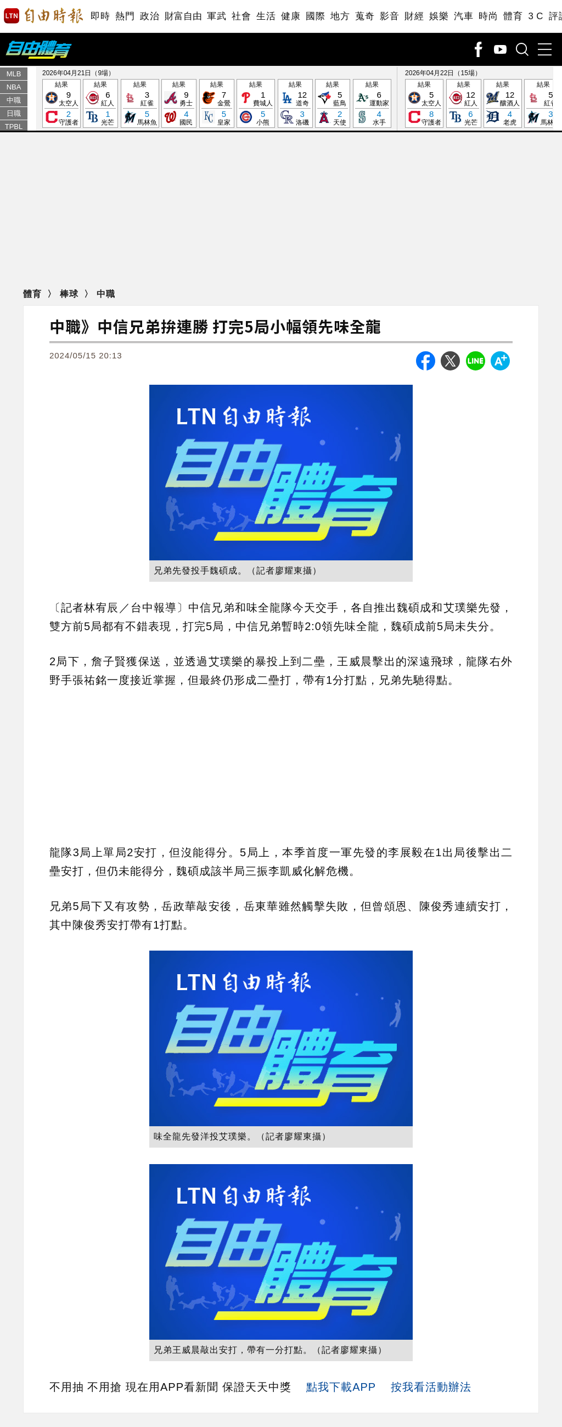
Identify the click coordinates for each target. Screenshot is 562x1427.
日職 (14, 113)
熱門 (124, 16)
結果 (61, 104)
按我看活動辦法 (431, 1387)
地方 (340, 16)
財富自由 (183, 16)
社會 (241, 16)
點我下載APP (341, 1387)
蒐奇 (364, 16)
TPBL (14, 126)
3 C (535, 16)
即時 (100, 16)
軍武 (216, 16)
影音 (389, 16)
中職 (14, 100)
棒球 (70, 294)
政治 (149, 16)
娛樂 (438, 16)
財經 (414, 16)
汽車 (463, 16)
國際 (315, 16)
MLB (14, 74)
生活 (266, 16)
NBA (14, 87)
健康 (290, 16)
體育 (512, 16)
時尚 (488, 16)
